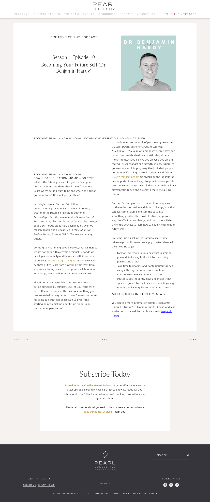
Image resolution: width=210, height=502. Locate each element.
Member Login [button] (148, 14)
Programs (21, 14)
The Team (71, 14)
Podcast (126, 14)
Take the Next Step (181, 14)
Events (88, 14)
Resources (107, 14)
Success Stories (47, 14)
